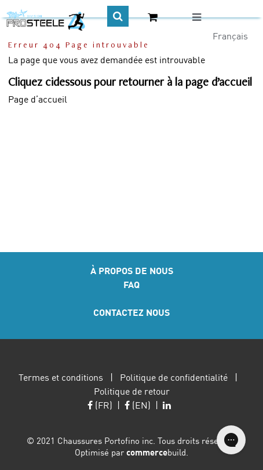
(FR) (99, 405)
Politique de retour (132, 391)
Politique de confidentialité (174, 377)
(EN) (138, 405)
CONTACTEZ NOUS (131, 312)
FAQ (131, 284)
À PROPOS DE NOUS (131, 270)
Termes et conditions (61, 377)
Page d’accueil (37, 99)
